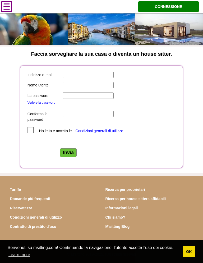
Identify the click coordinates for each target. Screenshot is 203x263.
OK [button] (189, 252)
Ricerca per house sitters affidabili (135, 199)
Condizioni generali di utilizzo (99, 131)
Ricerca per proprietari (125, 189)
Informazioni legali (121, 208)
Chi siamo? (115, 217)
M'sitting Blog (117, 226)
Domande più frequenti (30, 199)
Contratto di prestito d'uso (33, 226)
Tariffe (15, 189)
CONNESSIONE (168, 6)
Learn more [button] (19, 254)
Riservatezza (21, 208)
